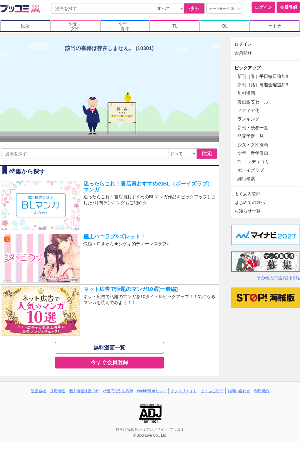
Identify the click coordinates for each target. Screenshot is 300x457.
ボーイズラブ (251, 170)
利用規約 (261, 391)
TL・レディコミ (253, 161)
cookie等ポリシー (152, 391)
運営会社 (38, 391)
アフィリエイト (184, 391)
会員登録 (288, 7)
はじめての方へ (249, 202)
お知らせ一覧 (247, 210)
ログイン (263, 7)
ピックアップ (247, 67)
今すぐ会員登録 (109, 362)
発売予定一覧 (251, 136)
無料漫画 (246, 93)
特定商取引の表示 (118, 391)
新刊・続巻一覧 (253, 127)
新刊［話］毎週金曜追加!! (263, 84)
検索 (194, 8)
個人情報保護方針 (84, 391)
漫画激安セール (253, 101)
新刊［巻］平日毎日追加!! (263, 76)
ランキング (248, 118)
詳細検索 (246, 178)
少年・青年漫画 (253, 152)
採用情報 (57, 391)
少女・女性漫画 (253, 144)
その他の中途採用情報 (278, 277)
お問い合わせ (239, 391)
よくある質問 (247, 193)
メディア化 (248, 110)
